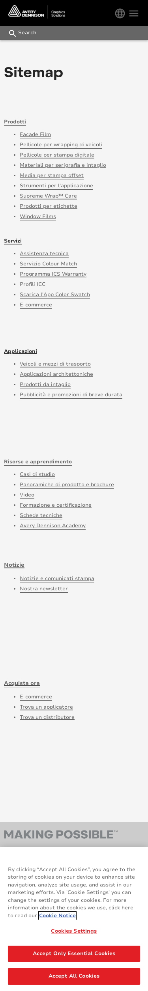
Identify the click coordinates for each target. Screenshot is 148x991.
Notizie (14, 565)
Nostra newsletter (44, 588)
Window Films (38, 216)
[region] (74, 919)
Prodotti (15, 121)
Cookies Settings (74, 931)
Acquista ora (22, 683)
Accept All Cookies (74, 976)
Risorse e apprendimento (38, 461)
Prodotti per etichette (48, 206)
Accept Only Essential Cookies (74, 953)
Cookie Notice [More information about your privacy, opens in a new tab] (57, 915)
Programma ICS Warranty (53, 274)
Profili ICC (32, 284)
